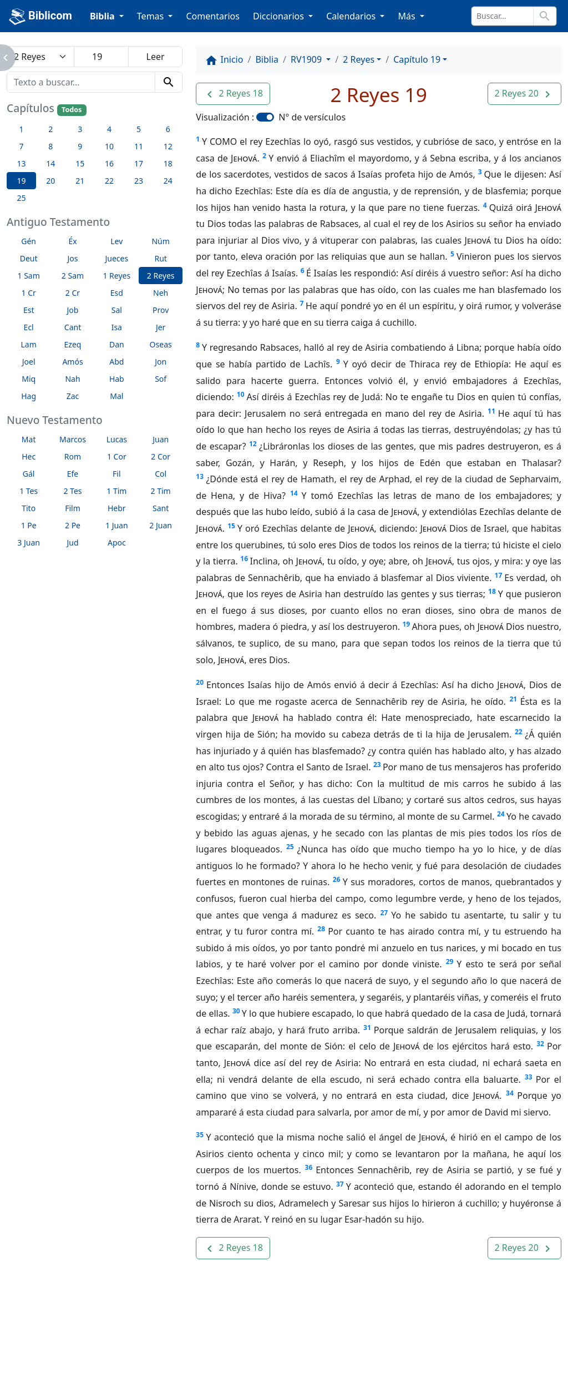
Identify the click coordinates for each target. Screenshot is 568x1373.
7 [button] (21, 146)
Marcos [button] (72, 439)
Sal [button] (116, 310)
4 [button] (109, 129)
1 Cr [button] (29, 292)
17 (499, 575)
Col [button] (160, 473)
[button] (233, 94)
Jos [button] (72, 258)
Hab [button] (116, 378)
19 (406, 624)
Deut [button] (29, 258)
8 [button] (50, 146)
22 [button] (109, 180)
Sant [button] (161, 508)
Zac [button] (73, 396)
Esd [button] (116, 292)
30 (236, 1011)
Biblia (266, 59)
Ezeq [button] (73, 344)
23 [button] (138, 180)
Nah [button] (72, 378)
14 (294, 493)
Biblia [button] (103, 16)
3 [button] (80, 129)
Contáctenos (182, 1334)
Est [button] (28, 310)
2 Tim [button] (161, 491)
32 (540, 1043)
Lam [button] (29, 344)
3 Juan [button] (28, 542)
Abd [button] (116, 361)
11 (491, 411)
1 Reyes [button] (116, 275)
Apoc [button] (117, 542)
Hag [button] (28, 396)
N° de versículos (312, 117)
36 (309, 1167)
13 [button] (21, 163)
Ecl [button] (29, 327)
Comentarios (213, 16)
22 (519, 731)
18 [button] (168, 163)
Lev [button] (116, 241)
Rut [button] (160, 258)
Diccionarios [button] (279, 16)
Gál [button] (29, 473)
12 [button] (168, 146)
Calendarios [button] (352, 16)
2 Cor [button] (160, 456)
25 (290, 846)
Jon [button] (160, 361)
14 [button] (50, 163)
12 (253, 443)
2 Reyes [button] (161, 275)
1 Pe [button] (29, 525)
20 (200, 682)
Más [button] (407, 16)
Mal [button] (116, 396)
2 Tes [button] (72, 491)
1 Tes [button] (28, 491)
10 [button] (109, 146)
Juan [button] (161, 439)
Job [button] (73, 310)
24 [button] (168, 180)
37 (340, 1184)
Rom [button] (72, 456)
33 (528, 1077)
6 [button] (168, 129)
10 (241, 394)
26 (337, 879)
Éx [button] (72, 241)
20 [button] (50, 180)
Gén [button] (28, 241)
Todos (72, 109)
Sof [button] (160, 378)
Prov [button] (161, 310)
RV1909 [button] (307, 59)
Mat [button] (29, 439)
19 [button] (21, 180)
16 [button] (109, 163)
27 (384, 912)
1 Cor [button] (116, 456)
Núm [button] (160, 241)
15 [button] (79, 163)
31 (367, 1027)
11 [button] (138, 146)
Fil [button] (117, 473)
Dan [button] (116, 344)
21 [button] (79, 180)
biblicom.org (66, 1353)
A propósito (110, 1334)
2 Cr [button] (72, 292)
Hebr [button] (117, 508)
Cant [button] (72, 327)
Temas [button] (151, 16)
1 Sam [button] (29, 275)
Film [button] (72, 508)
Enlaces (47, 1334)
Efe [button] (73, 473)
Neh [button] (160, 292)
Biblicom (40, 16)
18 (492, 591)
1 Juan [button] (116, 525)
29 (450, 961)
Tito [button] (29, 508)
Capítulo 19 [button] (416, 59)
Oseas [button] (161, 344)
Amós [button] (72, 361)
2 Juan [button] (160, 525)
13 (200, 476)
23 (377, 764)
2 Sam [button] (73, 275)
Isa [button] (116, 327)
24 (501, 814)
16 (244, 558)
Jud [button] (72, 542)
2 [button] (50, 129)
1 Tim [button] (116, 491)
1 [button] (21, 129)
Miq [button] (29, 378)
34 (510, 1093)
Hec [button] (29, 456)
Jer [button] (161, 327)
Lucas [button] (116, 439)
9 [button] (80, 146)
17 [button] (138, 163)
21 (513, 699)
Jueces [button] (116, 258)
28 (321, 928)
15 (231, 526)
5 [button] (138, 129)
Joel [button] (29, 361)
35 (200, 1134)
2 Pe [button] (72, 525)
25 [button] (21, 198)
